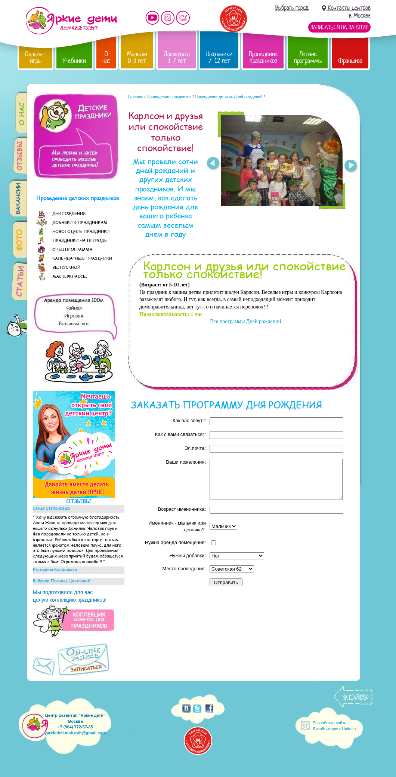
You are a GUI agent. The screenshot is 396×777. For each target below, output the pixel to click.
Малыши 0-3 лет (137, 57)
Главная (135, 96)
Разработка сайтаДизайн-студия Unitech (334, 726)
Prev (213, 164)
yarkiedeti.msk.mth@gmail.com (75, 733)
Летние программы (308, 57)
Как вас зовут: (189, 420)
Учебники (74, 60)
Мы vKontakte (183, 18)
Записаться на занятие (339, 27)
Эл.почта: (195, 448)
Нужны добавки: (187, 555)
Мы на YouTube (152, 18)
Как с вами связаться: (180, 434)
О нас (106, 57)
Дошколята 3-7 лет (177, 57)
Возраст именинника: (182, 509)
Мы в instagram (168, 18)
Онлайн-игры (35, 57)
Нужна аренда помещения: (175, 542)
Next (351, 167)
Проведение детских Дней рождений (229, 96)
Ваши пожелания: (186, 462)
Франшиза (350, 60)
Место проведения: (184, 568)
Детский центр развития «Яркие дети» (71, 20)
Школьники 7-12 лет (219, 57)
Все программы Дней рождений (245, 321)
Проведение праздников (263, 57)
